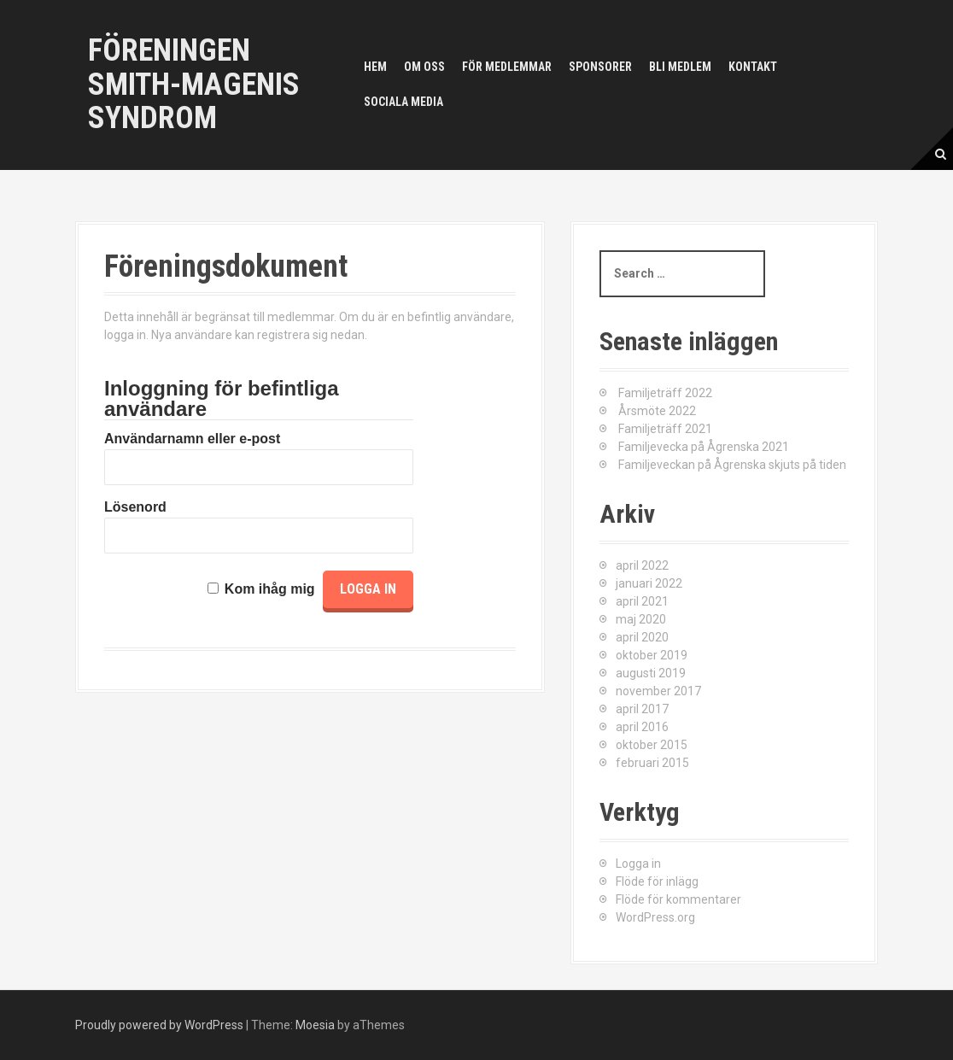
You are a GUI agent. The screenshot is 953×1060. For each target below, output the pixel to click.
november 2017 (658, 691)
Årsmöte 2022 (657, 411)
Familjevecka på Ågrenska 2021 (703, 447)
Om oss (424, 66)
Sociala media (403, 101)
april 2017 (642, 709)
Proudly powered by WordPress (159, 1025)
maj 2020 (641, 619)
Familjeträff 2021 (665, 429)
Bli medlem (680, 66)
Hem (375, 66)
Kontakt (752, 66)
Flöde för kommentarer (678, 899)
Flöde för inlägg (657, 881)
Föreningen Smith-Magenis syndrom (194, 84)
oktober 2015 (651, 745)
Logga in (638, 863)
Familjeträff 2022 (665, 393)
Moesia (315, 1025)
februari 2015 (652, 763)
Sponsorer (600, 66)
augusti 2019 (651, 673)
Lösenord (135, 507)
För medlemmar (507, 66)
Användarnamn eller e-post (192, 438)
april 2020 (642, 637)
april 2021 (642, 601)
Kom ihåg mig (270, 589)
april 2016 (642, 727)
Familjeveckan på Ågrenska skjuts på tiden (732, 464)
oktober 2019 (651, 655)
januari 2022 (649, 583)
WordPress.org (655, 917)
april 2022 (642, 565)
